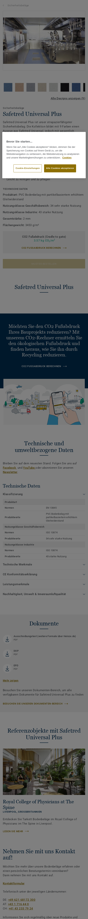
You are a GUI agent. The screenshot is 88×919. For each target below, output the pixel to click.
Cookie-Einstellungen (28, 168)
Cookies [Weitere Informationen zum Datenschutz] (67, 157)
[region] (44, 155)
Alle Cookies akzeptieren (60, 168)
